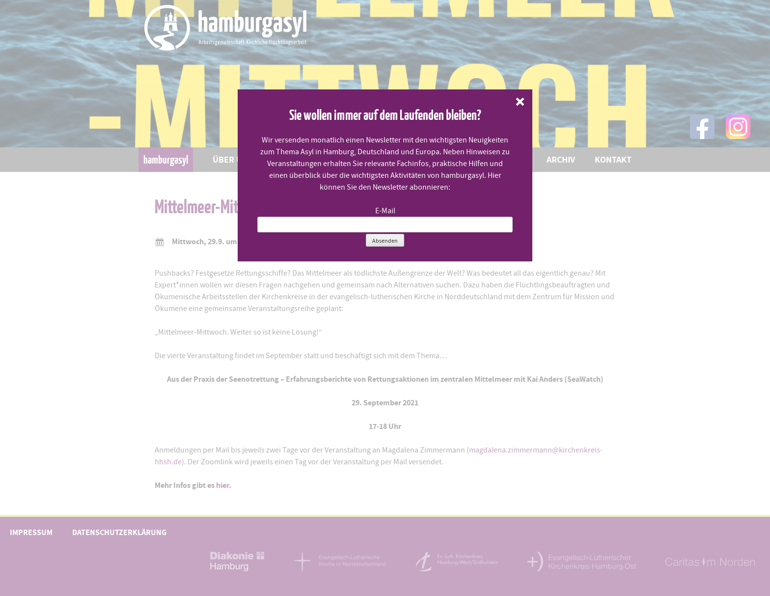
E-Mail (385, 211)
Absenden (385, 241)
